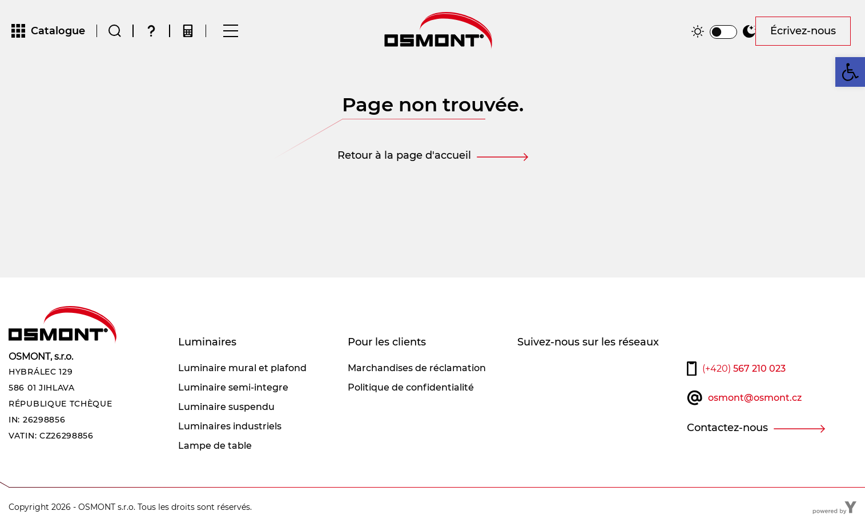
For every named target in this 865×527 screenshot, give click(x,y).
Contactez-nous (727, 427)
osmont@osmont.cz (755, 397)
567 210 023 (744, 368)
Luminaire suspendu (226, 406)
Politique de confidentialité (411, 387)
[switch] (723, 32)
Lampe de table (215, 445)
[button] (850, 72)
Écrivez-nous (803, 31)
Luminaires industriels (229, 426)
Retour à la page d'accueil (404, 155)
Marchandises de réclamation (417, 368)
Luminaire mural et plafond (242, 368)
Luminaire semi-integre (233, 387)
